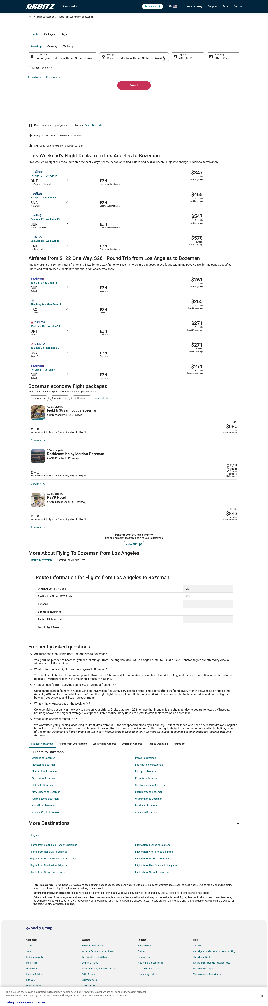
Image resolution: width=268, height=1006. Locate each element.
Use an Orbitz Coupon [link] (203, 952)
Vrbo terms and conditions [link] (150, 947)
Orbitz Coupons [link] (89, 964)
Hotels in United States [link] (93, 929)
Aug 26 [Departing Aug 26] (180, 96)
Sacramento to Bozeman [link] (149, 776)
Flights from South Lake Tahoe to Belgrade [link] (53, 829)
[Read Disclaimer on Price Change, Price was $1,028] (217, 396)
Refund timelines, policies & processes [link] (211, 947)
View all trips (134, 528)
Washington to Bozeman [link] (148, 782)
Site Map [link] (30, 964)
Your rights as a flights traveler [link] (207, 958)
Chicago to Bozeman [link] (43, 742)
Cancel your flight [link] (201, 941)
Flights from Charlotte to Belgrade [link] (154, 835)
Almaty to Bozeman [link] (146, 796)
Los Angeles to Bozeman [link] (149, 748)
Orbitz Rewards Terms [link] (148, 952)
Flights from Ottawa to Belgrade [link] (47, 856)
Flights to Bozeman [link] (98, 17)
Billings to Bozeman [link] (146, 755)
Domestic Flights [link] (90, 947)
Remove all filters (102, 321)
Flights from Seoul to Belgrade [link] (152, 856)
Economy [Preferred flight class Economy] (222, 85)
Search (134, 117)
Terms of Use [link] (144, 941)
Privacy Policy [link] (144, 929)
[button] (134, 807)
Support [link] (197, 929)
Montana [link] (81, 17)
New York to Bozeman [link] (44, 755)
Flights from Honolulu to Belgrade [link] (48, 835)
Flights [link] (43, 17)
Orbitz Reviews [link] (89, 958)
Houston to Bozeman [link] (44, 748)
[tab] (119, 73)
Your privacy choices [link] (147, 958)
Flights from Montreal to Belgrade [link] (48, 849)
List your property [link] (34, 941)
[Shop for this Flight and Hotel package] (185, 357)
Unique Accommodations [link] (94, 975)
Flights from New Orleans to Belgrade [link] (156, 849)
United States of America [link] (62, 17)
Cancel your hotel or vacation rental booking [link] (214, 935)
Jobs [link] (28, 935)
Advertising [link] (31, 975)
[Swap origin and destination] (101, 95)
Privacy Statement (16, 1002)
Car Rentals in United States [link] (95, 941)
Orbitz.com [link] (31, 17)
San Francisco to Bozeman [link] (150, 769)
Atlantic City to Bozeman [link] (46, 796)
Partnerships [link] (32, 947)
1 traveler (203, 85)
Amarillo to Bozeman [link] (43, 789)
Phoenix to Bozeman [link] (146, 762)
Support (212, 6)
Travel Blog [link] (87, 981)
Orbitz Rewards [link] (33, 970)
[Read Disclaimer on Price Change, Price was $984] (218, 332)
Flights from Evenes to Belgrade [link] (153, 829)
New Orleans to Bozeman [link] (46, 776)
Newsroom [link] (31, 952)
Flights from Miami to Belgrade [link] (152, 842)
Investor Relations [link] (35, 958)
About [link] (29, 929)
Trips (225, 6)
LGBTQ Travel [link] (88, 970)
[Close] (262, 996)
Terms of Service (36, 1002)
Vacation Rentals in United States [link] (98, 935)
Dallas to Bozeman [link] (145, 742)
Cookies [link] (141, 935)
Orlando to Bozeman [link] (43, 762)
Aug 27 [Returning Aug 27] (214, 96)
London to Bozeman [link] (146, 789)
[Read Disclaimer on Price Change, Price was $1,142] (217, 459)
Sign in (238, 6)
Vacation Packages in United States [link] (99, 952)
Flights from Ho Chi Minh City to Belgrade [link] (53, 842)
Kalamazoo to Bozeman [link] (45, 782)
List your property (192, 6)
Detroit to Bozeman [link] (43, 769)
